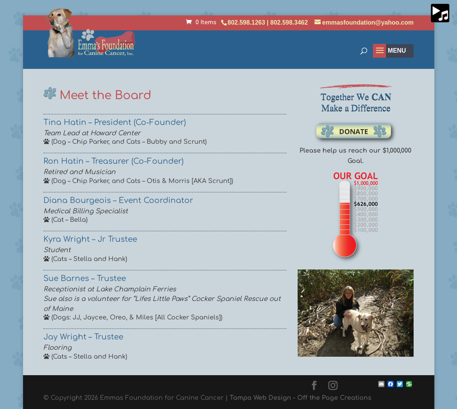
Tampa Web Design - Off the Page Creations (300, 397)
